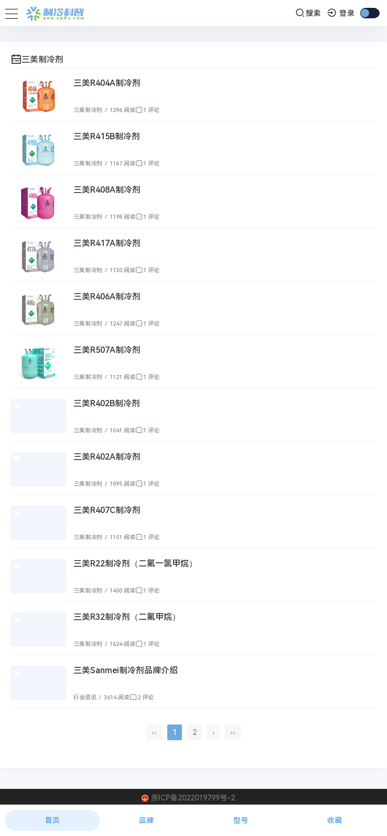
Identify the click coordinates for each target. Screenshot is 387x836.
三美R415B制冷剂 (106, 136)
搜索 (308, 13)
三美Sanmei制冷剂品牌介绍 (125, 670)
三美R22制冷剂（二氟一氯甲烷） (135, 564)
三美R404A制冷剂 (107, 83)
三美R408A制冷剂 (107, 190)
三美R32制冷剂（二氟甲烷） (126, 617)
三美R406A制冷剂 (107, 297)
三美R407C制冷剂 (107, 510)
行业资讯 (84, 697)
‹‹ (154, 732)
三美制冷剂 (87, 110)
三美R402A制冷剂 (107, 457)
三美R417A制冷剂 (107, 243)
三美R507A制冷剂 (107, 350)
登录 (341, 13)
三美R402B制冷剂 (106, 403)
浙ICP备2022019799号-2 (193, 798)
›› (232, 732)
